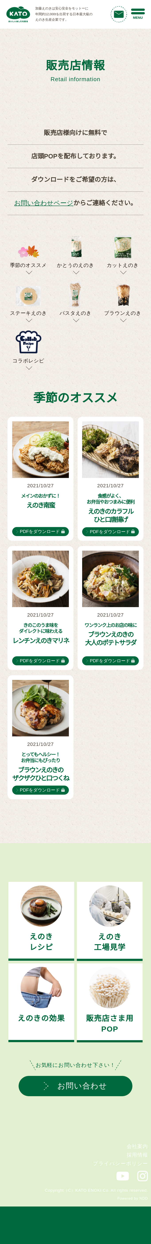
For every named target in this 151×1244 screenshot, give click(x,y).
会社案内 (137, 1146)
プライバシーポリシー (120, 1163)
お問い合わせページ (43, 202)
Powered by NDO (132, 1198)
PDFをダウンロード (40, 531)
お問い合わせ (75, 1086)
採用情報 (137, 1155)
